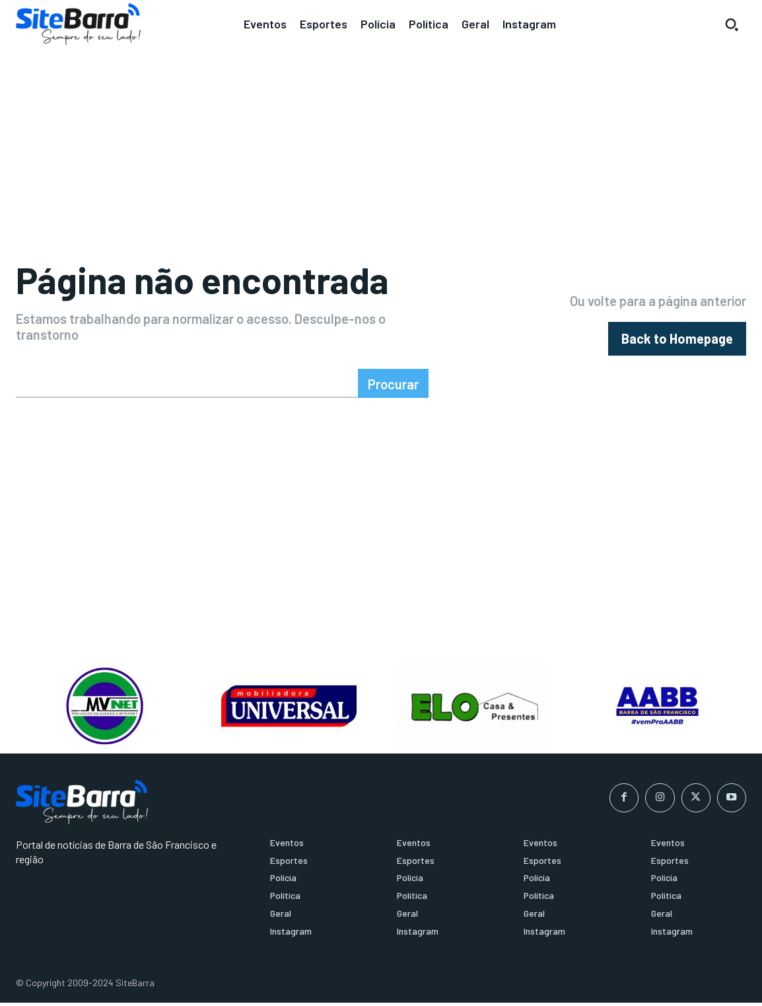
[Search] (393, 386)
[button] (731, 24)
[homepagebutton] (677, 341)
